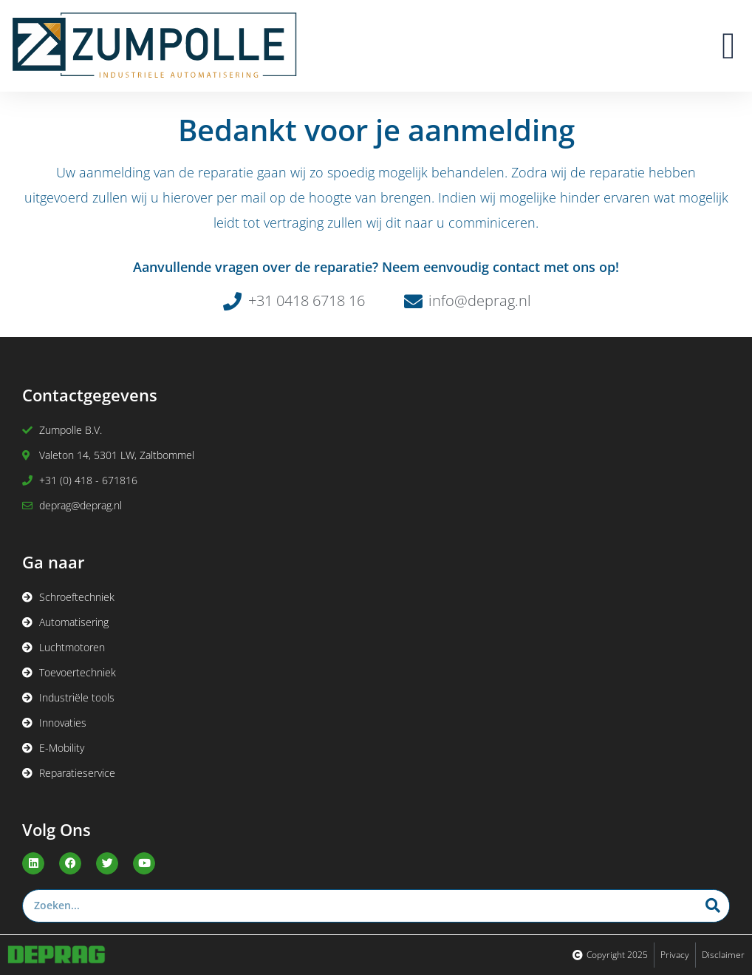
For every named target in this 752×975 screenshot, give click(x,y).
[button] (729, 45)
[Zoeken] (712, 906)
